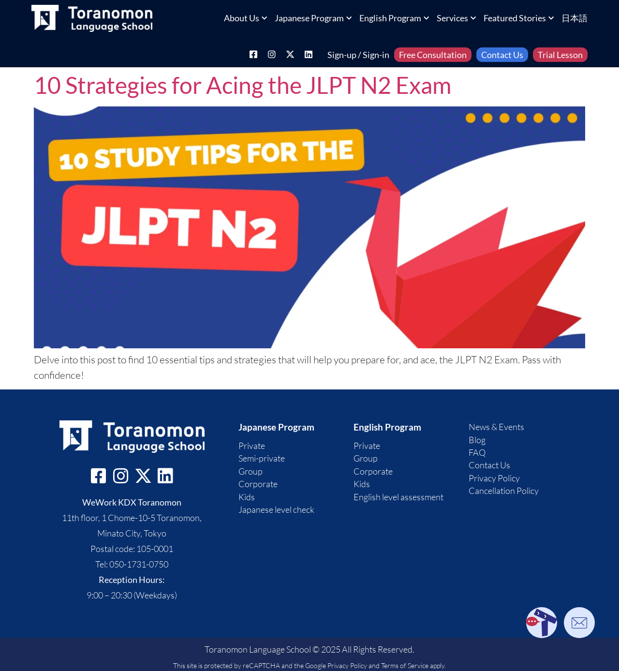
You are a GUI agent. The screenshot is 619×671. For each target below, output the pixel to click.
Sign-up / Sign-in (358, 54)
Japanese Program (313, 18)
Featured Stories (519, 18)
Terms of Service (404, 665)
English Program (394, 18)
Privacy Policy (347, 665)
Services (456, 18)
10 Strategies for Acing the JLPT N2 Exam (242, 85)
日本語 (574, 18)
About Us (245, 18)
